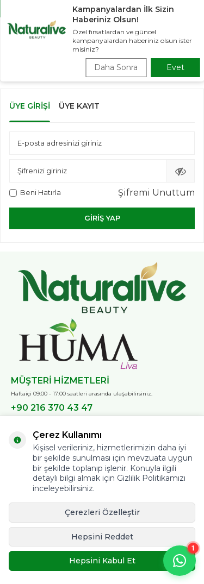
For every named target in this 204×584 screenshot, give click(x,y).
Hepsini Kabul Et (102, 561)
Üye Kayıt (79, 106)
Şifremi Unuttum (156, 192)
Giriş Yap (102, 217)
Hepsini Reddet (102, 537)
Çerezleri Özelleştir (102, 512)
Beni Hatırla (35, 192)
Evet (175, 67)
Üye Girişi (29, 106)
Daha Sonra (116, 67)
